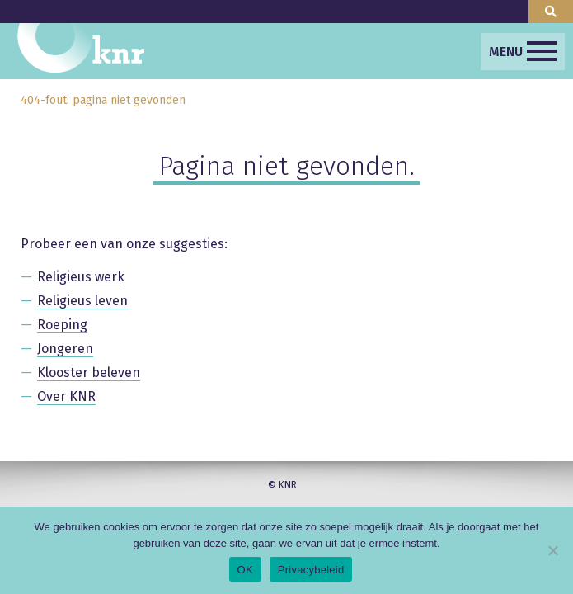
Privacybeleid (311, 569)
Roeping (62, 324)
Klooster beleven (88, 372)
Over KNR (66, 396)
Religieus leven (82, 301)
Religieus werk (80, 277)
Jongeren (65, 348)
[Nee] (552, 550)
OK (245, 569)
